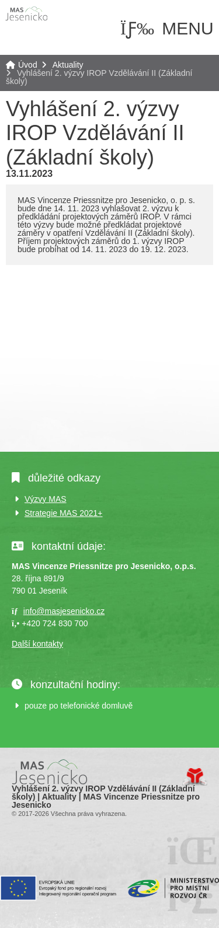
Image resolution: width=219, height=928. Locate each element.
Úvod (26, 13)
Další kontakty (37, 643)
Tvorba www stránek (194, 777)
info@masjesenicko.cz (64, 611)
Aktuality (68, 65)
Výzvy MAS (46, 499)
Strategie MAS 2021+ (63, 513)
